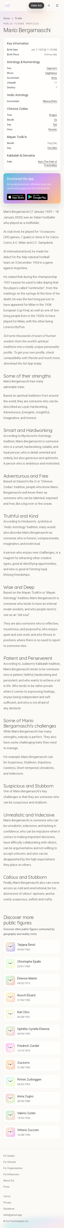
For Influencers (11, 1174)
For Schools (9, 1162)
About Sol (8, 1180)
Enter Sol (36, 5)
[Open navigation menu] (57, 5)
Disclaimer (9, 1208)
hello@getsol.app (12, 1215)
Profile (18, 18)
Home (6, 18)
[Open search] (49, 5)
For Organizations (13, 1168)
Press (6, 1186)
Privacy (7, 1202)
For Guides (9, 1155)
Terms (6, 1196)
